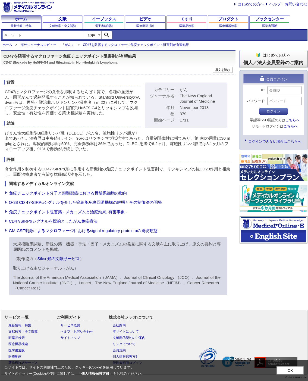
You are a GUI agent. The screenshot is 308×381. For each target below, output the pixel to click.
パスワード (256, 101)
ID (263, 90)
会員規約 (119, 350)
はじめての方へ (251, 4)
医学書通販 (16, 350)
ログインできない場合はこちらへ (274, 141)
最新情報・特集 (19, 325)
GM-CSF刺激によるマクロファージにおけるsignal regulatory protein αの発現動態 (83, 230)
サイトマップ (70, 338)
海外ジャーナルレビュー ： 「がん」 (48, 45)
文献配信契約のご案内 (129, 338)
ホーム (7, 45)
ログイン (273, 111)
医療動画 (14, 356)
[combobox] (43, 35)
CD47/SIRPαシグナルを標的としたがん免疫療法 (53, 221)
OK (290, 370)
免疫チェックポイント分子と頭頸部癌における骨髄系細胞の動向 (68, 193)
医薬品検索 (16, 338)
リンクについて (124, 344)
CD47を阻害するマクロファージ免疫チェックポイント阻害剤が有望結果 (136, 45)
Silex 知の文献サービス (58, 258)
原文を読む (222, 69)
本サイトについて (126, 331)
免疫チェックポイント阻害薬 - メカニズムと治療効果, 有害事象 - (68, 212)
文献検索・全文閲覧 (23, 331)
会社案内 (119, 325)
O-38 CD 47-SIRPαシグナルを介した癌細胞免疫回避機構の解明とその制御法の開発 (85, 202)
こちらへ (292, 120)
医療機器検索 (18, 344)
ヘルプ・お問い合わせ (288, 4)
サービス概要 (70, 325)
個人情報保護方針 (126, 356)
